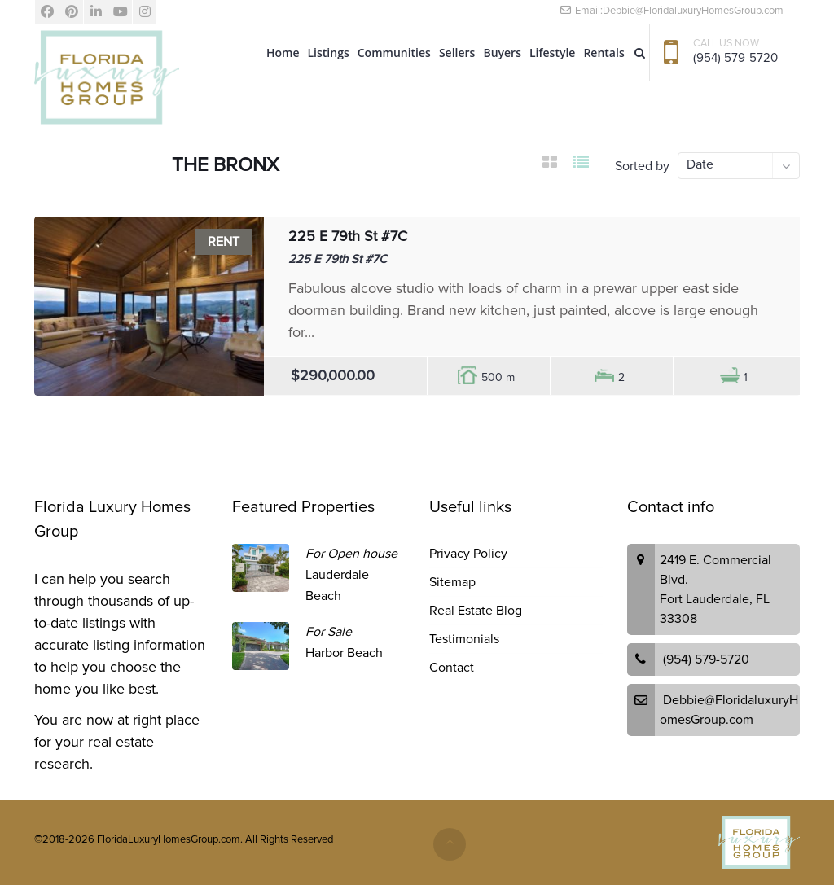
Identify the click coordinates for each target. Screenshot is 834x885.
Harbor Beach (344, 653)
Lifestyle (552, 52)
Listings (328, 52)
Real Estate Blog (475, 610)
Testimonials (464, 639)
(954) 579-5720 (735, 58)
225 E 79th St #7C (347, 236)
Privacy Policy (468, 553)
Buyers (502, 52)
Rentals (603, 52)
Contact (451, 667)
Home (283, 52)
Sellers (457, 52)
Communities (394, 52)
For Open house (351, 553)
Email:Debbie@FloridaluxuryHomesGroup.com (672, 10)
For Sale (328, 632)
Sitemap (452, 582)
